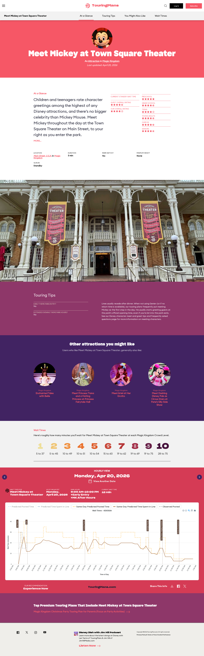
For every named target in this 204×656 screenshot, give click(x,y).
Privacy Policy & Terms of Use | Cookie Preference (153, 635)
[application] (102, 543)
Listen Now (90, 646)
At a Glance (86, 15)
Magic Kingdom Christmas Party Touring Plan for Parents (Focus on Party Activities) (82, 611)
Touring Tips (108, 15)
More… (37, 140)
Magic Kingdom (110, 61)
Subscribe (194, 6)
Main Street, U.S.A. (43, 155)
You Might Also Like (135, 15)
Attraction (94, 61)
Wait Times (161, 15)
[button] (183, 510)
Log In (176, 6)
